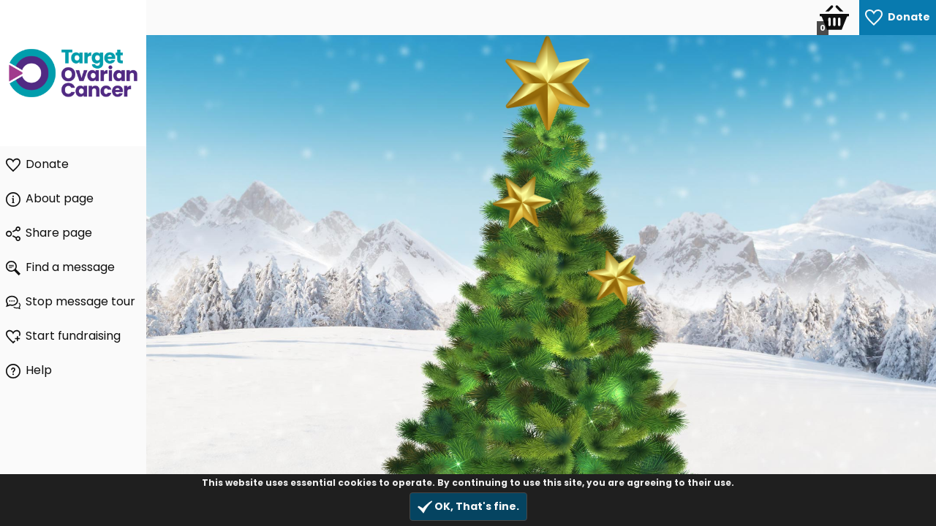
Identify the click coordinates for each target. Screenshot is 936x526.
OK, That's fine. (468, 506)
